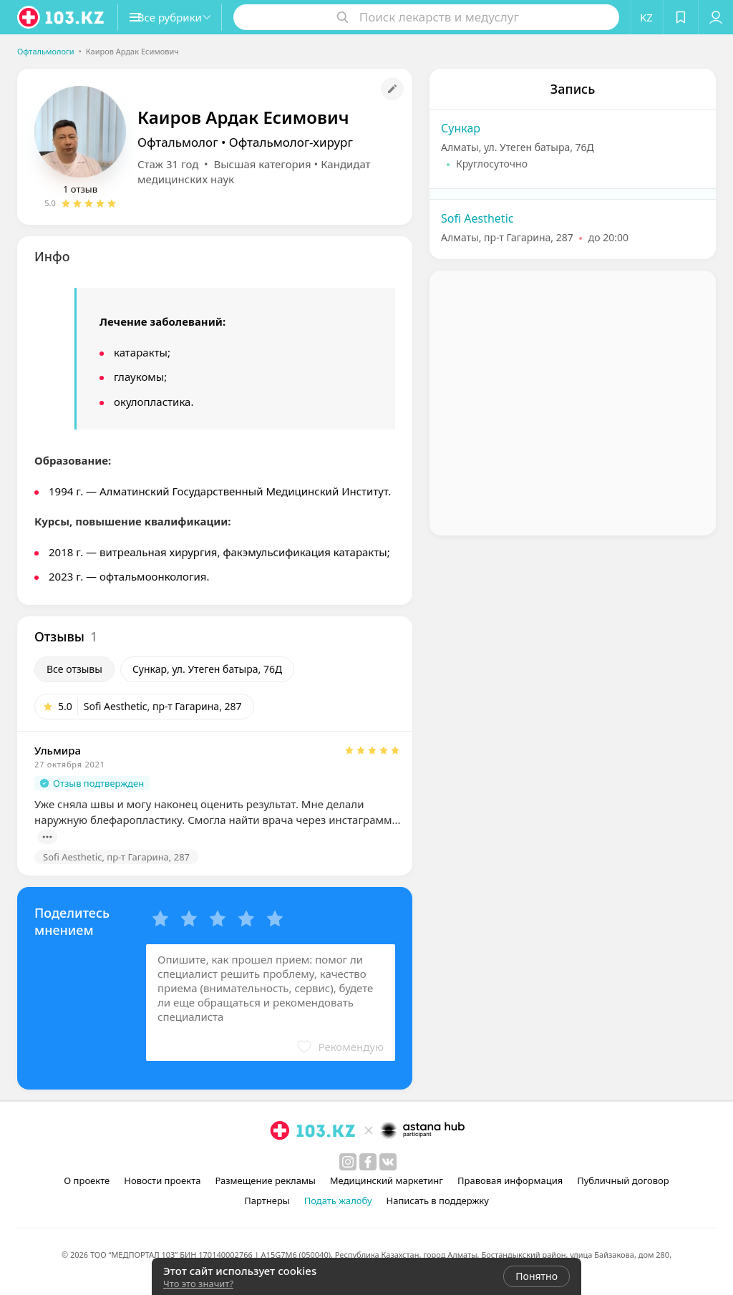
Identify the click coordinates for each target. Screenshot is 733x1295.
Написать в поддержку (438, 1200)
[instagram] (347, 1161)
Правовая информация (510, 1180)
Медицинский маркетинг (386, 1180)
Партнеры (267, 1200)
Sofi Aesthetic (477, 218)
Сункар (460, 128)
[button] (184, 17)
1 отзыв (80, 189)
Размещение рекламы (265, 1180)
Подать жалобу (338, 1200)
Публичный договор (623, 1180)
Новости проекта (162, 1180)
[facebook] (368, 1161)
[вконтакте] (388, 1161)
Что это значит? (198, 1283)
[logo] (61, 17)
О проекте (87, 1180)
